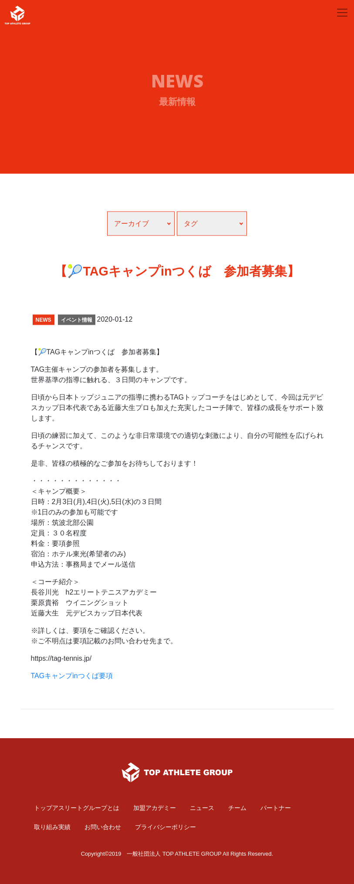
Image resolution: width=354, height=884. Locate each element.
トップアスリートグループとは (76, 807)
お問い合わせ (102, 826)
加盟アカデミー (154, 807)
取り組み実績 (52, 826)
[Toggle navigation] (342, 12)
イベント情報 (76, 325)
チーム (237, 807)
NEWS (43, 325)
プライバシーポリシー (165, 826)
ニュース (202, 807)
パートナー (275, 807)
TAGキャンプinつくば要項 (72, 680)
